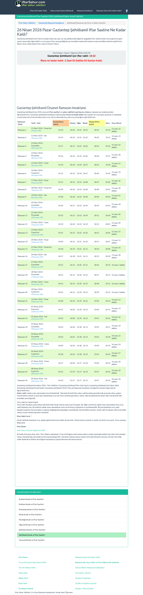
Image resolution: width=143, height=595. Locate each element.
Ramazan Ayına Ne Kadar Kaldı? (109, 11)
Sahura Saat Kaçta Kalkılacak (61, 11)
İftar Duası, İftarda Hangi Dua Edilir (31, 430)
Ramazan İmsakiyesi (85, 11)
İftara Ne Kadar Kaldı (38, 11)
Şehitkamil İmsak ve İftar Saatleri (32, 535)
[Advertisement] (71, 84)
